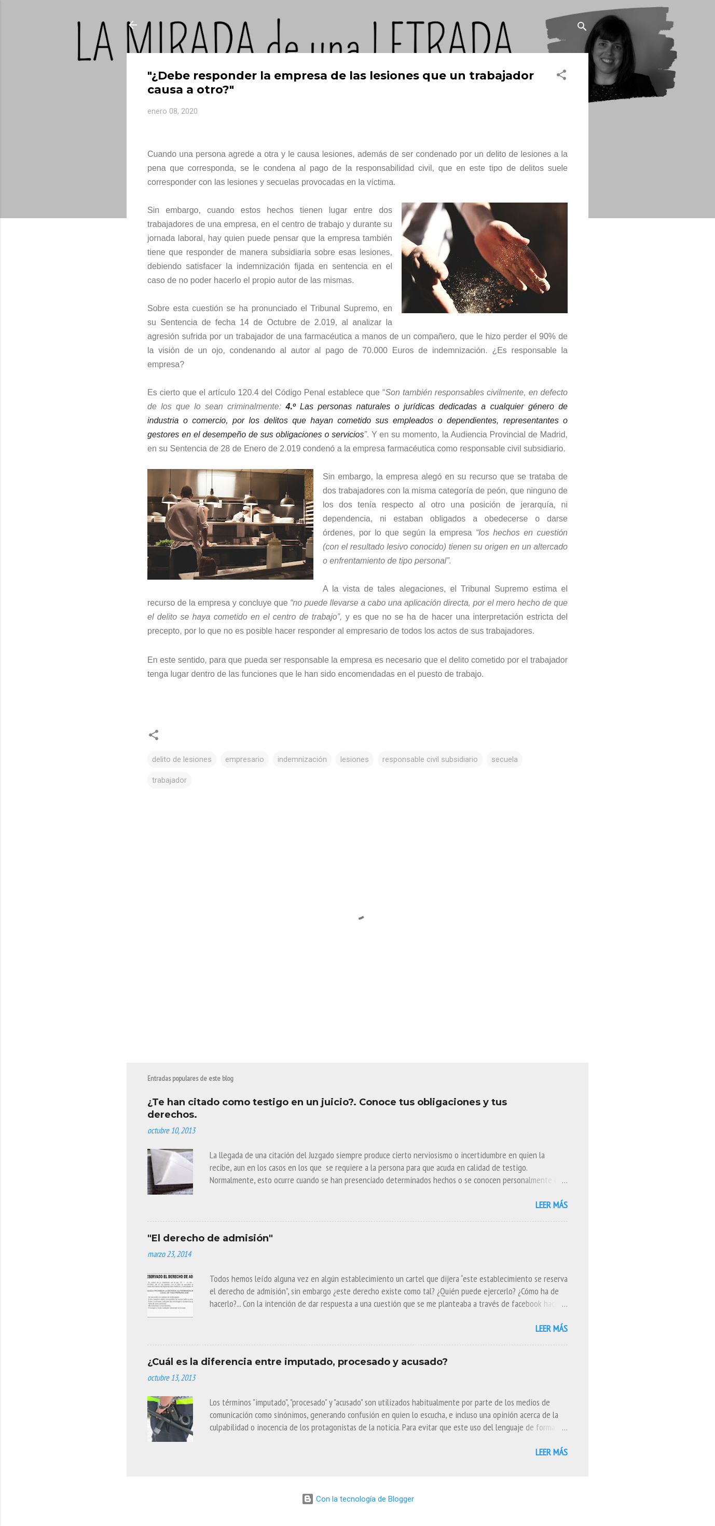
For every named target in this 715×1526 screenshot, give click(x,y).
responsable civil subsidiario (430, 759)
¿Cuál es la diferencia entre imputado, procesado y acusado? (297, 1362)
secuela (504, 759)
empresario (244, 759)
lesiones (354, 759)
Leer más (551, 1205)
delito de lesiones (182, 759)
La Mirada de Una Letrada (224, 25)
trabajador (169, 780)
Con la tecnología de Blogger (357, 1499)
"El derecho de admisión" (210, 1238)
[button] (561, 77)
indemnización (302, 759)
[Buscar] (582, 28)
